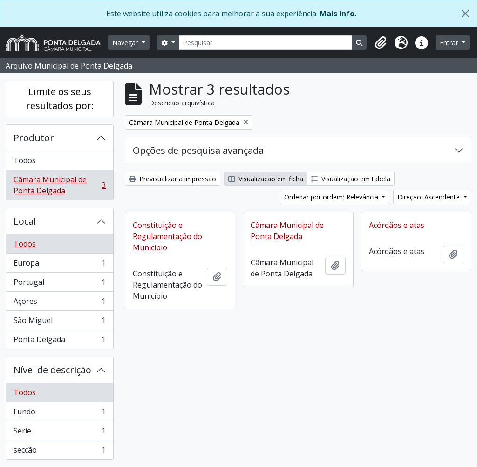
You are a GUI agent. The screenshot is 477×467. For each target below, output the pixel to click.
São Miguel (59, 322)
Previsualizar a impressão (172, 178)
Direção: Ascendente (429, 196)
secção (59, 451)
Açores (59, 303)
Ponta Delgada (59, 341)
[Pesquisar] (266, 42)
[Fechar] (465, 13)
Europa (59, 265)
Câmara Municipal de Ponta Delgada (59, 185)
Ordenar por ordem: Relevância (332, 196)
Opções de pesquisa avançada (198, 150)
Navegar (126, 42)
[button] (380, 43)
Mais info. (338, 13)
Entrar (450, 42)
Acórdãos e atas (396, 225)
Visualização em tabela (350, 178)
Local (25, 221)
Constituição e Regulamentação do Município (167, 236)
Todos (25, 160)
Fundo (59, 413)
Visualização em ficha (265, 178)
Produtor (34, 137)
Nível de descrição (52, 370)
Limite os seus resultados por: (60, 98)
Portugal (59, 284)
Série (59, 432)
